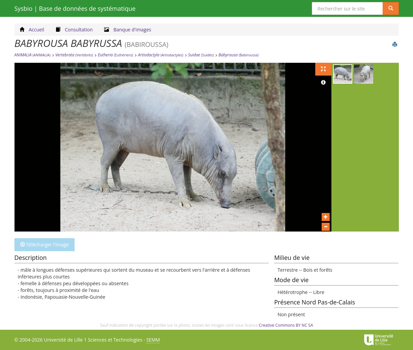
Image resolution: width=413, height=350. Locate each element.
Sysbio (75, 8)
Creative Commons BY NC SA (286, 325)
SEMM (153, 339)
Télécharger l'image (44, 244)
